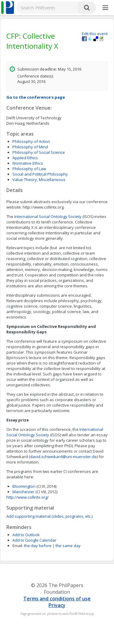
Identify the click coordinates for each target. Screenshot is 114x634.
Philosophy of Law (29, 168)
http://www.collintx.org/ (27, 497)
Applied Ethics (25, 157)
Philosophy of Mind (30, 147)
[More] (105, 8)
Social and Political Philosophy (40, 174)
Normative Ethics (27, 163)
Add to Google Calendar (34, 540)
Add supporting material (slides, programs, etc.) (49, 516)
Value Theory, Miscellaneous (38, 179)
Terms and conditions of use (57, 598)
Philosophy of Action (31, 141)
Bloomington (24, 486)
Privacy (57, 605)
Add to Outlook (26, 534)
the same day (68, 545)
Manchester (23, 491)
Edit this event (95, 33)
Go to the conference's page (35, 97)
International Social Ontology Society (48, 216)
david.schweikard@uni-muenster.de (63, 456)
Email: (17, 545)
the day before (38, 545)
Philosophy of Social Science (38, 152)
